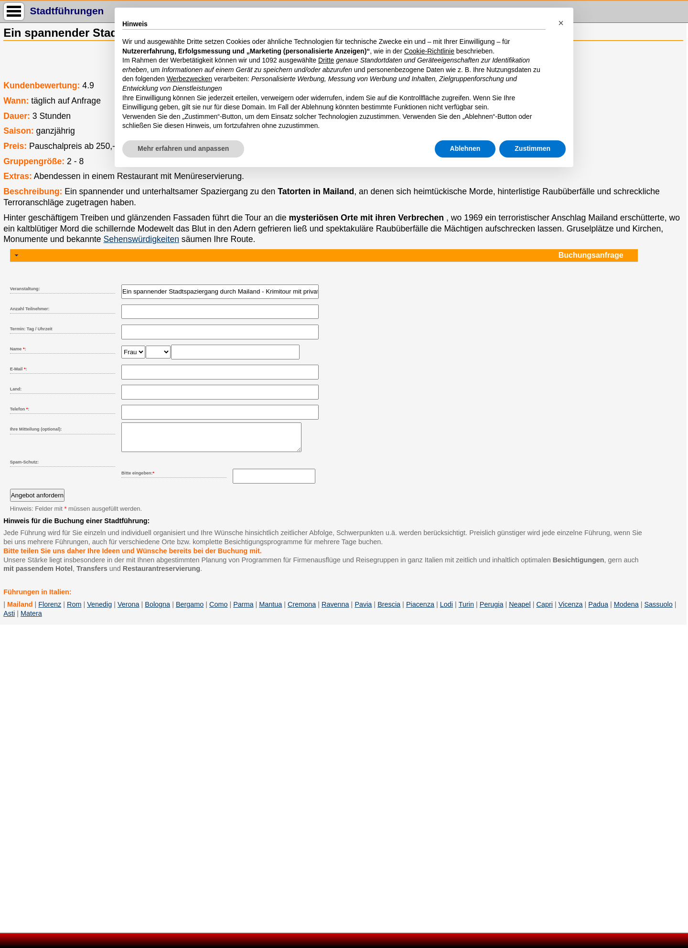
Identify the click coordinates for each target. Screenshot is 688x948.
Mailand (20, 610)
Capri (545, 610)
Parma (243, 610)
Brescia (388, 610)
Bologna (157, 610)
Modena (626, 610)
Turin (466, 610)
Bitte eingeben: (137, 478)
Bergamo (190, 610)
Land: (16, 389)
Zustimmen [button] (532, 148)
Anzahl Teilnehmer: (30, 308)
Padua (598, 610)
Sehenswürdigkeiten (141, 239)
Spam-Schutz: (24, 467)
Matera (31, 619)
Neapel (520, 610)
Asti (9, 619)
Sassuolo (659, 610)
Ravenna (335, 610)
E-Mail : (18, 369)
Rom (74, 610)
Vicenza (571, 610)
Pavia (363, 610)
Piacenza (420, 610)
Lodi (446, 610)
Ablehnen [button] (465, 148)
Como (218, 610)
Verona (129, 610)
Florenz (49, 610)
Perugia (492, 610)
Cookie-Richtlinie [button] (429, 51)
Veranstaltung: (25, 288)
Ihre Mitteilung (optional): (36, 429)
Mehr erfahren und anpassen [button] (183, 148)
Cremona (302, 610)
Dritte (326, 60)
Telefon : (20, 409)
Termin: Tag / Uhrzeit (31, 329)
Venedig (99, 610)
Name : (18, 349)
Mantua (270, 610)
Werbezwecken (189, 79)
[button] (561, 23)
